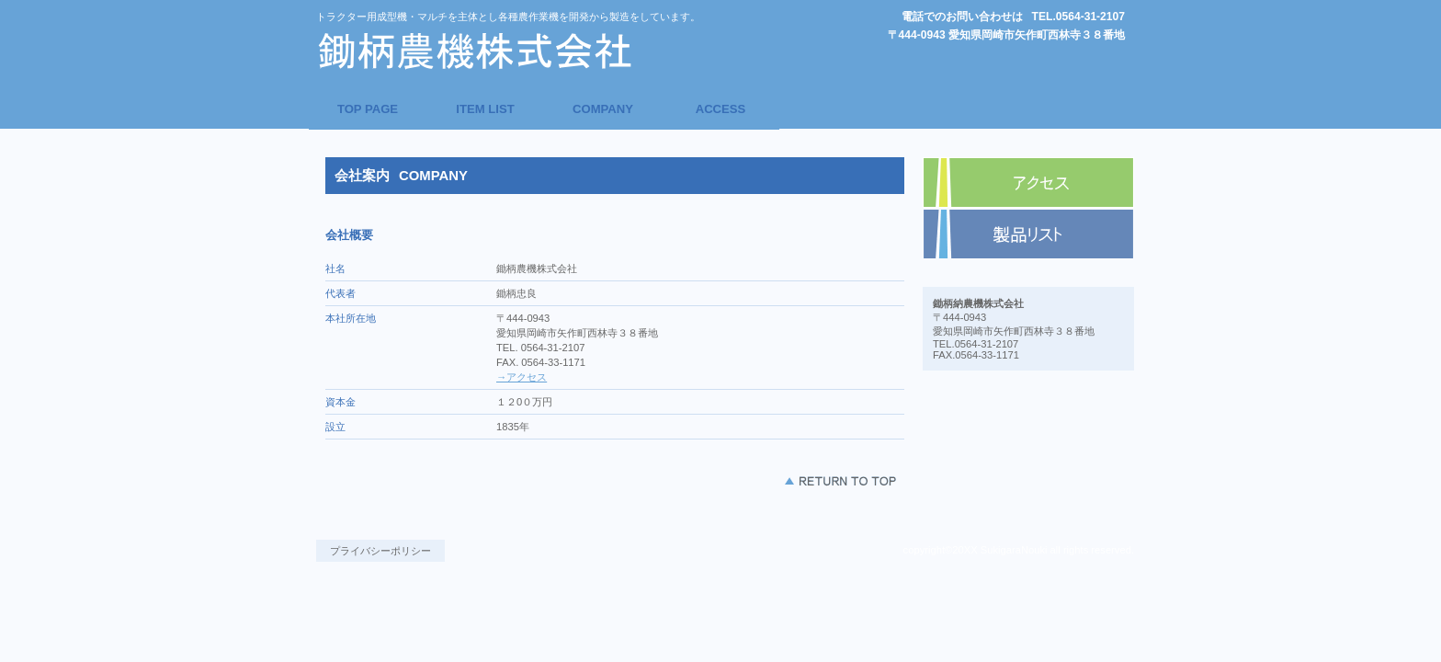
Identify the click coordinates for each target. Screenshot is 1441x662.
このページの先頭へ (840, 481)
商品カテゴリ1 (1028, 234)
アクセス (1028, 183)
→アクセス (521, 376)
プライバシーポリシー (380, 550)
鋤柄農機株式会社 (486, 51)
